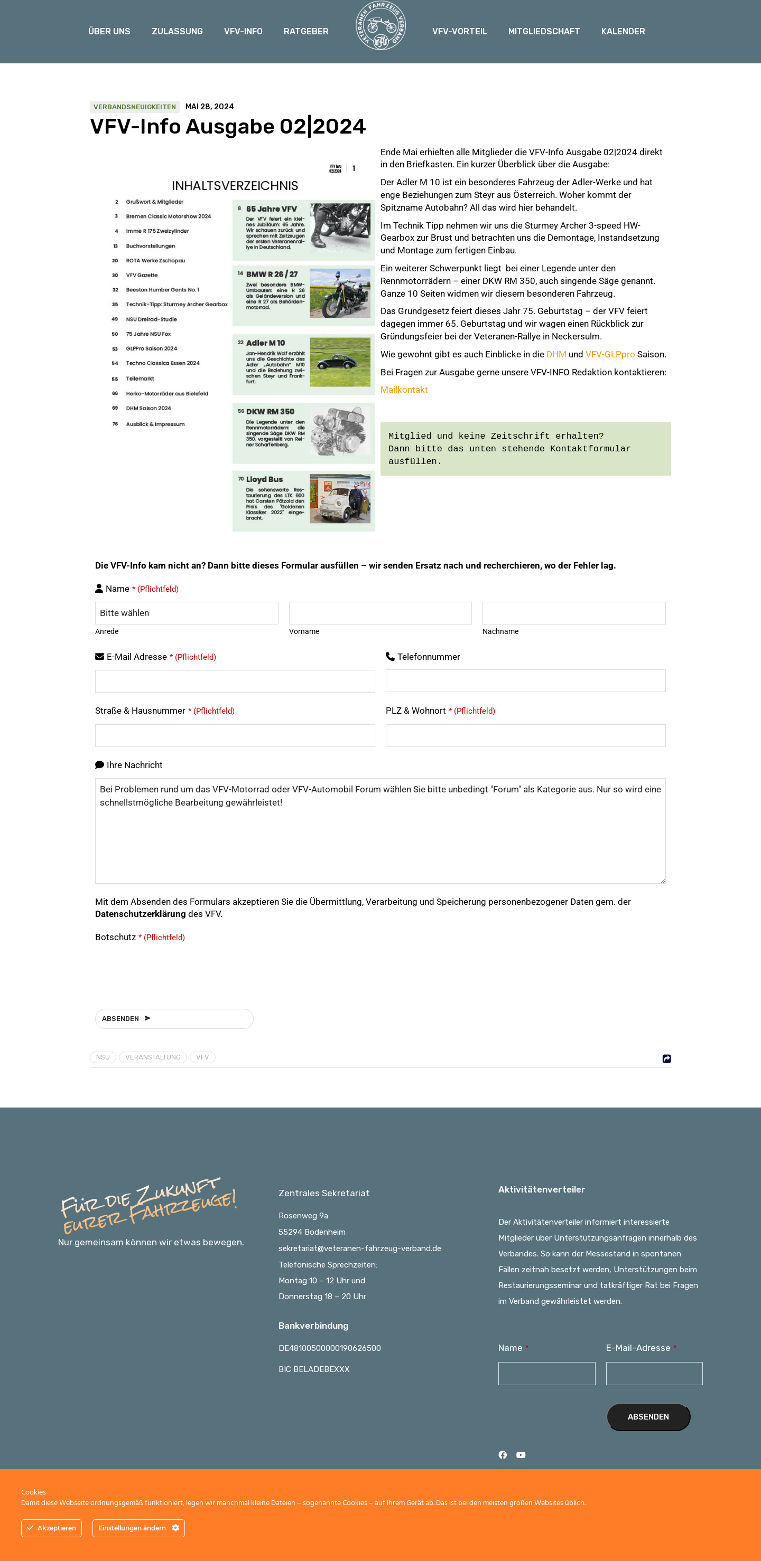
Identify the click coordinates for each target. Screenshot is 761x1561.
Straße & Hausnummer (165, 710)
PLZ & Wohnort (440, 710)
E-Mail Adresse (161, 656)
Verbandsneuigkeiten (135, 107)
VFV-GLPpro (610, 354)
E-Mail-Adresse (641, 1347)
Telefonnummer (428, 656)
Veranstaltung (153, 1057)
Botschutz (140, 937)
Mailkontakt (404, 389)
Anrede (106, 631)
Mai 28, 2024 (209, 107)
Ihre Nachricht (135, 765)
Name (142, 588)
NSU (103, 1057)
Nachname (500, 631)
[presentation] (175, 970)
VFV (202, 1057)
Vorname (304, 631)
